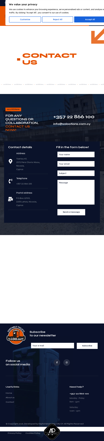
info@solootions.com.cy (71, 124)
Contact (10, 402)
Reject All (57, 19)
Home (9, 393)
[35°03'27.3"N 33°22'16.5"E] (52, 279)
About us (10, 398)
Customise (25, 19)
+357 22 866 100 (74, 117)
